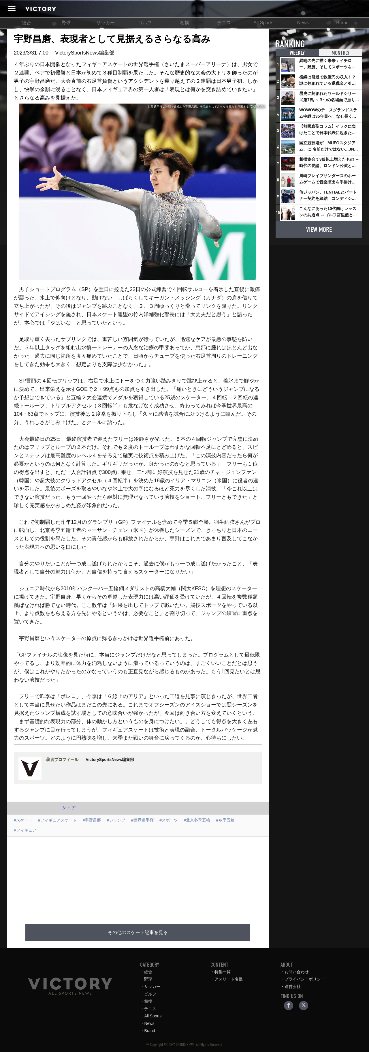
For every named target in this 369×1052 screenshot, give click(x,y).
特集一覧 (222, 972)
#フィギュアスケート (57, 820)
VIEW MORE (319, 230)
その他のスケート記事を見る (138, 932)
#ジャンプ (116, 820)
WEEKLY (297, 53)
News (303, 22)
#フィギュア (25, 830)
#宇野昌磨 (92, 820)
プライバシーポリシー (305, 979)
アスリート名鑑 (228, 979)
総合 (26, 22)
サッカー (105, 22)
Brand (342, 22)
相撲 (184, 22)
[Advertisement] (145, 877)
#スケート (23, 820)
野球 (66, 22)
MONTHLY (340, 53)
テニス (224, 22)
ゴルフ (145, 22)
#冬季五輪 (225, 820)
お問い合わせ (297, 972)
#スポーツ (168, 820)
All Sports (263, 22)
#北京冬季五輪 (197, 820)
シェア (69, 807)
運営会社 (293, 986)
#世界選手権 (142, 820)
